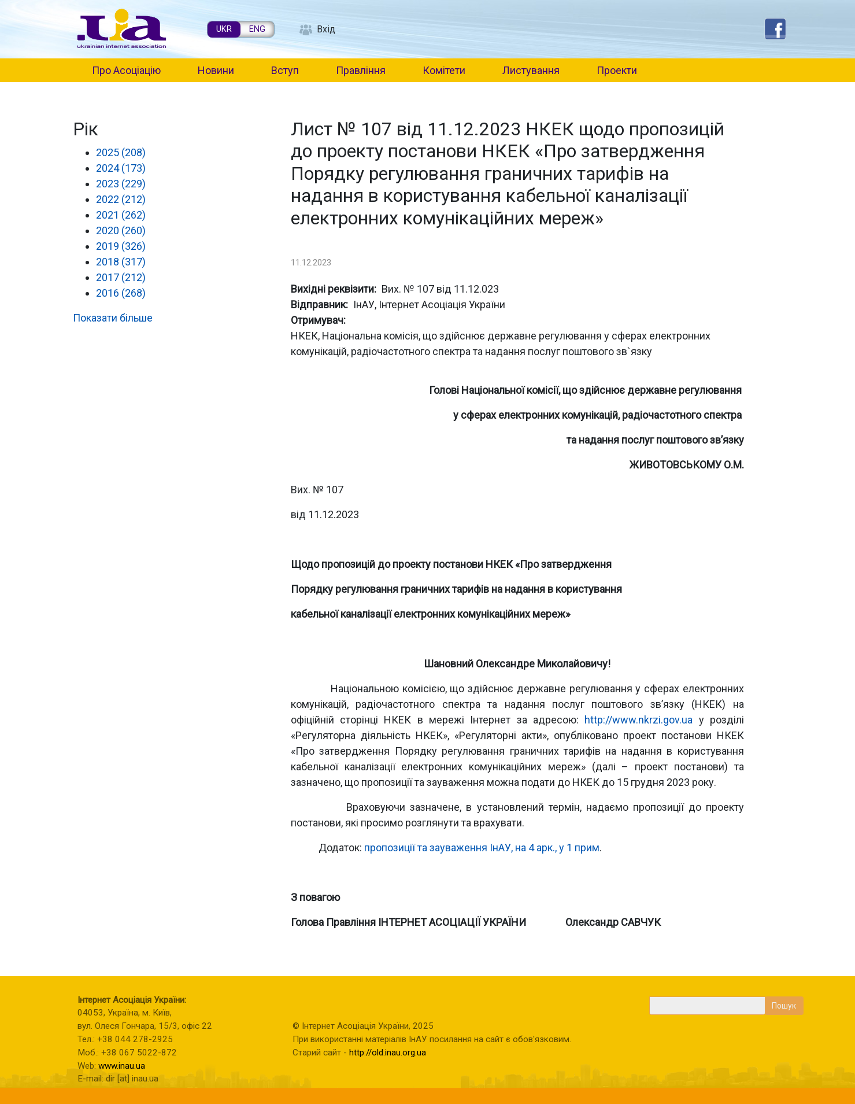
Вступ (285, 70)
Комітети (444, 70)
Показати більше (113, 318)
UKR (224, 29)
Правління (361, 70)
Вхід (326, 29)
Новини (216, 70)
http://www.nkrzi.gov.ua (638, 720)
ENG (257, 29)
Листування (531, 70)
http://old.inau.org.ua (387, 1052)
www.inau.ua (121, 1066)
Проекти (617, 70)
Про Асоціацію (126, 70)
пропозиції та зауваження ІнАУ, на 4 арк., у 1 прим (481, 847)
